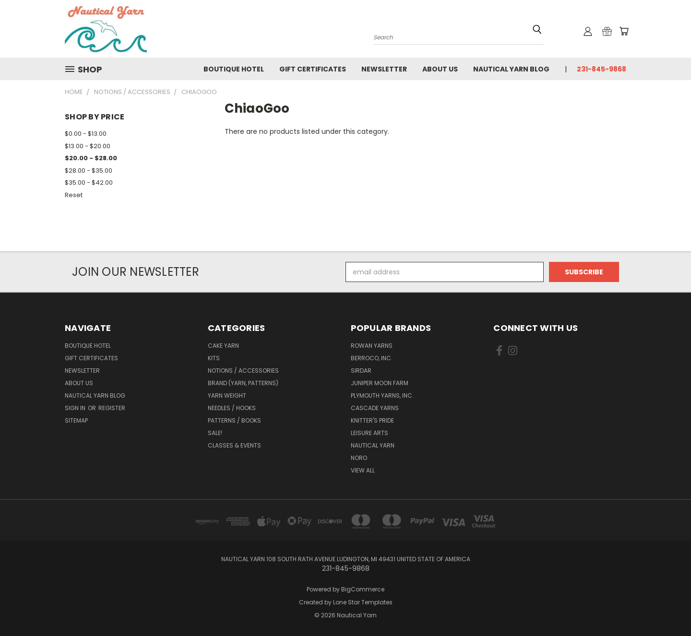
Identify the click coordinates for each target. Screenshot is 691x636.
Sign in (76, 408)
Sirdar (361, 370)
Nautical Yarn (372, 445)
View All (363, 470)
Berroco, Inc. (372, 358)
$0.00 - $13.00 (86, 133)
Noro (359, 458)
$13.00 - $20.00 (87, 146)
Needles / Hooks (232, 408)
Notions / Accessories (243, 370)
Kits (214, 358)
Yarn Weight (227, 395)
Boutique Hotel (233, 69)
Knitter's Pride (372, 420)
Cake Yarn (223, 346)
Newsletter (384, 69)
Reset (74, 195)
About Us (440, 69)
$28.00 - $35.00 (88, 170)
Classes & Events (234, 445)
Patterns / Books (234, 420)
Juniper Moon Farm (379, 383)
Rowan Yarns (372, 346)
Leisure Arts (369, 433)
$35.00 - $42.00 (89, 182)
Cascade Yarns (375, 408)
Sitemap (76, 420)
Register (111, 408)
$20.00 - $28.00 (91, 158)
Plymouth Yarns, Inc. (382, 395)
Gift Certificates (312, 69)
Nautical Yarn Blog (511, 69)
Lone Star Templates (363, 602)
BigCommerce (362, 589)
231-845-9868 (601, 69)
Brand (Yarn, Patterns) (243, 383)
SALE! (215, 433)
